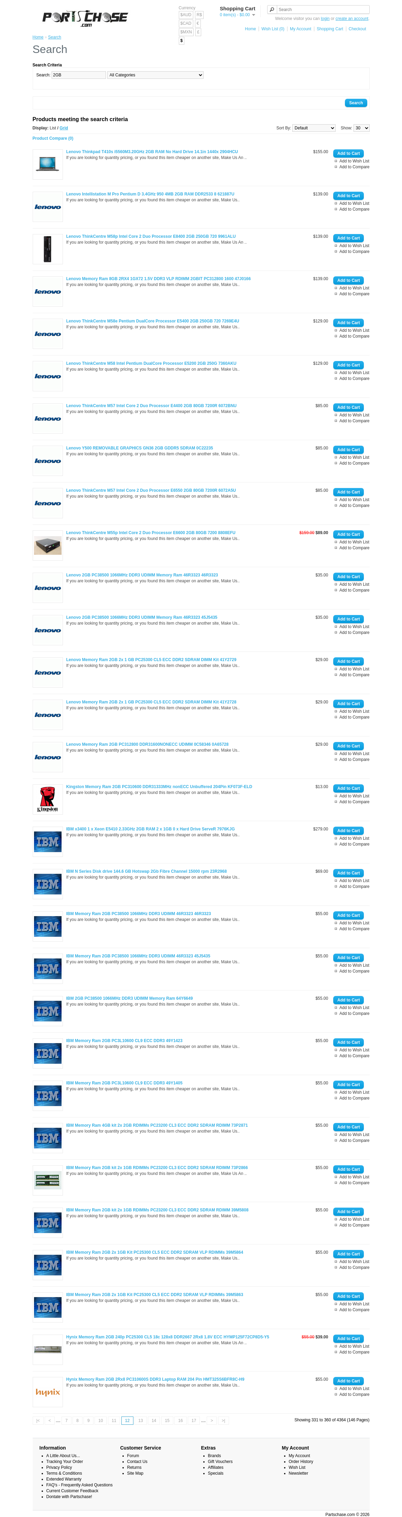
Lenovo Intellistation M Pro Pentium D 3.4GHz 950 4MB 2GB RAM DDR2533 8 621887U (150, 194)
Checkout (357, 28)
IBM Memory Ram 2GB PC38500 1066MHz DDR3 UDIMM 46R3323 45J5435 (138, 956)
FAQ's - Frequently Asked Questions (79, 1485)
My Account (300, 28)
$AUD (186, 14)
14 (154, 1420)
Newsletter (298, 1473)
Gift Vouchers (220, 1461)
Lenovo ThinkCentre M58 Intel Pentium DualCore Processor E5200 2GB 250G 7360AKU (151, 363)
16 (180, 1420)
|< (38, 1420)
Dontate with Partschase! (69, 1496)
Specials (216, 1473)
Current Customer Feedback (72, 1490)
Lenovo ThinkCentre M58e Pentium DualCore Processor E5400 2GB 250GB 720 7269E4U (152, 321)
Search (54, 37)
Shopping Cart (330, 28)
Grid (63, 128)
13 (140, 1420)
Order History (301, 1461)
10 (100, 1420)
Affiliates (216, 1467)
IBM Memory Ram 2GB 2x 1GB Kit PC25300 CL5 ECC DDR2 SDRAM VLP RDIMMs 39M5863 (154, 1294)
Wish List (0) (272, 28)
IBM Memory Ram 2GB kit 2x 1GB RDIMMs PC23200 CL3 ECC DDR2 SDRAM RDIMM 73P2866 (157, 1167)
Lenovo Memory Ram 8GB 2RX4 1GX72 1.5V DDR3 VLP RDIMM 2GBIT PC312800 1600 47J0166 (158, 278)
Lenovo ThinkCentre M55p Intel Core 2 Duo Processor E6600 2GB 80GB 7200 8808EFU (151, 532)
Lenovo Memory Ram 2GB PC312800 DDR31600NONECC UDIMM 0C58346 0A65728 (147, 744)
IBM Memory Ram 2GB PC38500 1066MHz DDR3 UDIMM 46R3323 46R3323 (138, 913)
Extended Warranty (64, 1479)
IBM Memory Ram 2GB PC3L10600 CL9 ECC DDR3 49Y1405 (124, 1083)
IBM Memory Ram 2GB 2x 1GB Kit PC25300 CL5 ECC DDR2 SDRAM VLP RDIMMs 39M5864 (154, 1252)
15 (167, 1420)
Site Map (135, 1473)
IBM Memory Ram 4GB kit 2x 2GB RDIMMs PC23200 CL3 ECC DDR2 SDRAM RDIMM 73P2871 (157, 1125)
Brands (214, 1455)
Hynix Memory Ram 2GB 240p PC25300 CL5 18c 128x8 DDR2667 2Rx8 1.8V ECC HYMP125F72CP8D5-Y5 (167, 1337)
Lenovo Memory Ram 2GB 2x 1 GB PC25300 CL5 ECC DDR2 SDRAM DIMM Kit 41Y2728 (151, 702)
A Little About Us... (63, 1455)
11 (114, 1420)
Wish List (297, 1467)
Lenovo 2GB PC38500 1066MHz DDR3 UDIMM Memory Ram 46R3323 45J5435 (142, 617)
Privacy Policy (59, 1467)
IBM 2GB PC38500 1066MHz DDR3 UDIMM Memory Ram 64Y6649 (129, 998)
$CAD (186, 23)
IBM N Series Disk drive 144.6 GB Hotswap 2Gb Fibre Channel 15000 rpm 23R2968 (146, 871)
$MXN (186, 32)
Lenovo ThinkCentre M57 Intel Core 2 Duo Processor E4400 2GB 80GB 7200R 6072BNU (151, 405)
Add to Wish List (354, 161)
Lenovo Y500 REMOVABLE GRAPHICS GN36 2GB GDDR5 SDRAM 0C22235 (139, 448)
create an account (352, 18)
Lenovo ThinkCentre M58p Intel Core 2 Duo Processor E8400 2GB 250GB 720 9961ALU (151, 236)
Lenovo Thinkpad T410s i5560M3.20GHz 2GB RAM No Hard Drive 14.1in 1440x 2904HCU (152, 151)
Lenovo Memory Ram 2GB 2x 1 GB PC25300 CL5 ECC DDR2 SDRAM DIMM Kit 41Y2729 (151, 659)
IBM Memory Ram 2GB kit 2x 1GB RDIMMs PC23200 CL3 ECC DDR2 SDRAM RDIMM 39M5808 (157, 1210)
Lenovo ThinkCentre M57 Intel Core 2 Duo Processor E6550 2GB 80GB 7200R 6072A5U (151, 490)
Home (250, 28)
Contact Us (137, 1461)
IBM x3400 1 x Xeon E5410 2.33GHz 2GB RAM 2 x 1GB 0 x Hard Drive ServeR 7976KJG (150, 829)
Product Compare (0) (53, 138)
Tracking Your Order (64, 1461)
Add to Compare (354, 167)
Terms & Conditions (64, 1473)
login (325, 18)
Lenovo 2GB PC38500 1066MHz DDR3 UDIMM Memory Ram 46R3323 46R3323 (142, 575)
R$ (199, 14)
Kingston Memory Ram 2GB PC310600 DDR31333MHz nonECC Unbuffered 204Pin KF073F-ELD (159, 786)
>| (223, 1420)
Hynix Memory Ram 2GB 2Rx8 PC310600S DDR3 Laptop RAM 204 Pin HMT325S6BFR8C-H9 (155, 1379)
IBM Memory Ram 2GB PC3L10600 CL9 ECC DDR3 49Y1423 (124, 1040)
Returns (134, 1467)
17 (194, 1420)
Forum (133, 1455)
